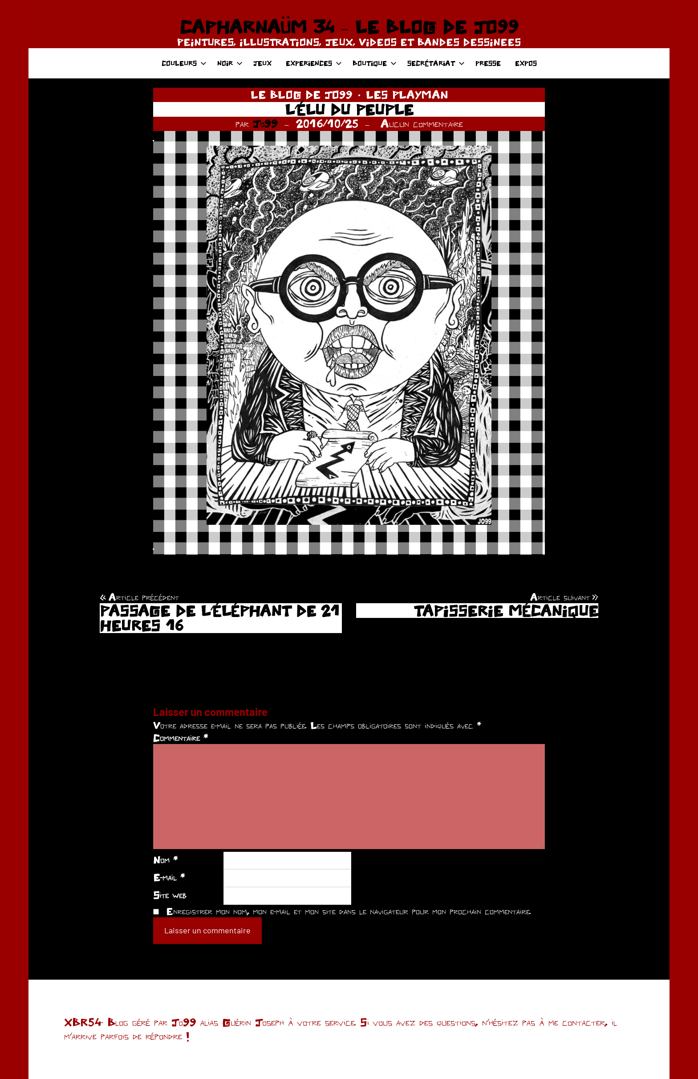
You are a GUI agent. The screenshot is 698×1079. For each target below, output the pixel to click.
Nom (165, 860)
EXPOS (526, 63)
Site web (170, 895)
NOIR (230, 63)
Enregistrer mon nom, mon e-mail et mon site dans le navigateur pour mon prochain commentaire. (348, 911)
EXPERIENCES (314, 63)
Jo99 (265, 123)
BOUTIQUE (375, 63)
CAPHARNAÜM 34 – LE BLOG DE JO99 (348, 26)
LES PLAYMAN (407, 94)
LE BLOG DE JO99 (302, 94)
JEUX (262, 63)
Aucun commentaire (422, 123)
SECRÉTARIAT (436, 63)
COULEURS (184, 63)
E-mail (169, 877)
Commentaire (180, 738)
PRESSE (488, 63)
